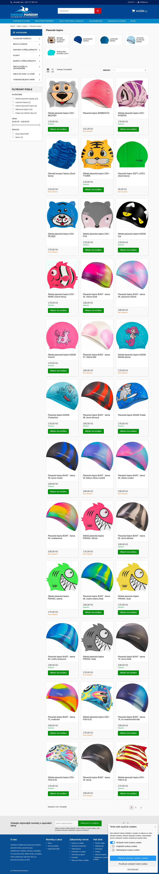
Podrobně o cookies (78, 852)
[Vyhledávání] (79, 11)
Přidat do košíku (58, 129)
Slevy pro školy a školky (71, 21)
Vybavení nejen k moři (24, 80)
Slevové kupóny (100, 854)
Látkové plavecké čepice (26, 106)
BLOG (133, 21)
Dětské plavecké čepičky (26, 99)
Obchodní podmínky (44, 21)
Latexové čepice (23, 102)
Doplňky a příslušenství (25, 50)
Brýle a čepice (20, 44)
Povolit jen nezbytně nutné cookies (133, 864)
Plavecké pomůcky (22, 39)
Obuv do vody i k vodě (24, 74)
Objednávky (99, 846)
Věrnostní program (78, 854)
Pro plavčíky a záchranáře (20, 67)
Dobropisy (98, 849)
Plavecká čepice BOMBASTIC (96, 113)
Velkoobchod (95, 21)
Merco (19, 137)
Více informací (132, 869)
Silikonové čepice (23, 109)
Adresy (97, 852)
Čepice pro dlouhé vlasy (26, 113)
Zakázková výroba (117, 21)
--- (130, 70)
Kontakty (74, 857)
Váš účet (97, 839)
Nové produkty (52, 846)
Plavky (16, 55)
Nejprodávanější (53, 849)
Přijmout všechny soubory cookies (133, 858)
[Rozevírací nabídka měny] (131, 2)
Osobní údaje (100, 843)
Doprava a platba (21, 21)
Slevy (49, 843)
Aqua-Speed (22, 134)
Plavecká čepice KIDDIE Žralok (131, 415)
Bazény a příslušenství (24, 61)
